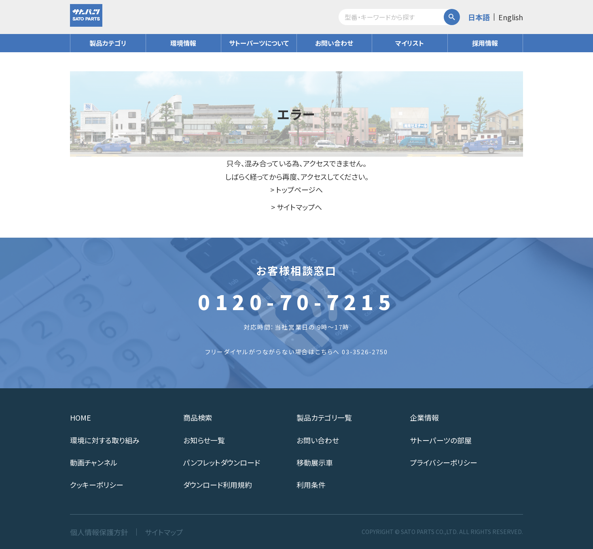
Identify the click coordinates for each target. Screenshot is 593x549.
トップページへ (299, 189)
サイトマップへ (299, 207)
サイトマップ (164, 532)
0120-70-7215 (296, 301)
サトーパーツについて (259, 43)
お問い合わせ (334, 43)
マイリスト (409, 43)
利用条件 (311, 484)
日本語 (479, 17)
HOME (80, 417)
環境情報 (183, 43)
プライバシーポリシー (443, 462)
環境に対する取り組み (105, 440)
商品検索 (197, 417)
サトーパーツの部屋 (441, 440)
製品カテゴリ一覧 (324, 417)
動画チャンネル (93, 462)
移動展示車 (314, 462)
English (510, 17)
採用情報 (485, 43)
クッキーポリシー (96, 484)
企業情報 (424, 417)
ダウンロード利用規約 (217, 484)
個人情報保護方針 (99, 532)
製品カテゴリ (108, 43)
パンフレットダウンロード (221, 462)
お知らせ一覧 (204, 440)
